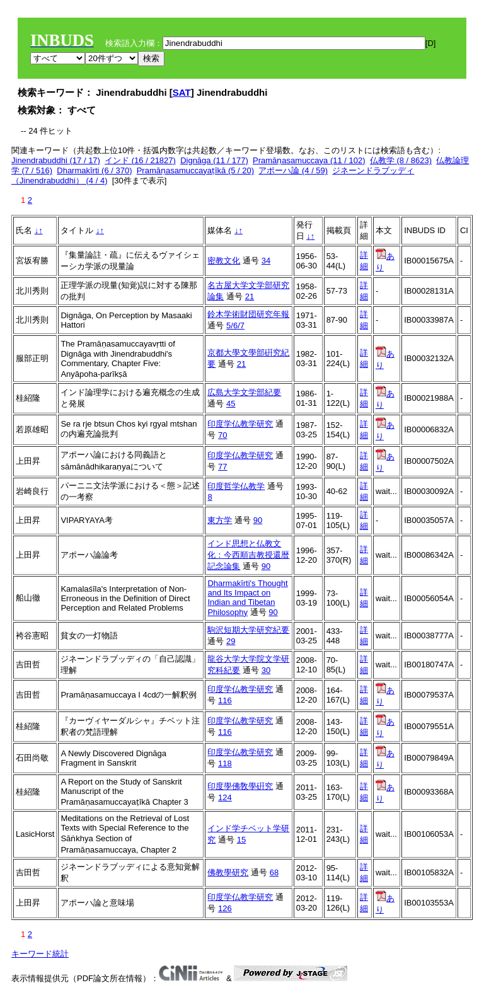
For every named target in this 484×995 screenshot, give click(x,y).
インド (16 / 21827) (140, 160)
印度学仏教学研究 (240, 423)
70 (222, 435)
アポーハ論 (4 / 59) (293, 170)
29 (230, 641)
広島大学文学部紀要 (244, 392)
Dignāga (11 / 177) (214, 160)
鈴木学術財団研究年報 (248, 314)
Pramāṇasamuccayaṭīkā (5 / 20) (195, 170)
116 (225, 700)
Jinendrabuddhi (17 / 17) (55, 160)
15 (241, 839)
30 (266, 670)
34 (266, 260)
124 (225, 797)
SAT (182, 92)
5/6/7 (235, 325)
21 (249, 296)
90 (257, 520)
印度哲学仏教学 (236, 486)
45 (230, 403)
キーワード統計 (40, 953)
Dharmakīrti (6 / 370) (94, 170)
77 (222, 466)
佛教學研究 (227, 872)
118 (225, 763)
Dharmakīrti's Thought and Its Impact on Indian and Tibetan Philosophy (247, 597)
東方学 (219, 520)
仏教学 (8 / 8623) (401, 160)
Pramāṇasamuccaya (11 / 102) (309, 160)
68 (274, 872)
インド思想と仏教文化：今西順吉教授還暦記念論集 (248, 555)
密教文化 (223, 260)
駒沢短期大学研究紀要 (248, 630)
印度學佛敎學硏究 (240, 786)
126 (225, 908)
